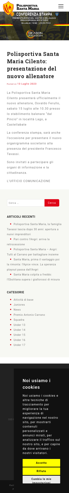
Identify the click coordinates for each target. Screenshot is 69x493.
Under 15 (19, 334)
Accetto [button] (41, 462)
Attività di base (23, 299)
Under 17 (19, 345)
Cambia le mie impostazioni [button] (41, 480)
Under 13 (19, 324)
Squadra (19, 319)
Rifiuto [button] (41, 471)
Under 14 (19, 329)
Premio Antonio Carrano (29, 314)
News (17, 309)
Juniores (19, 304)
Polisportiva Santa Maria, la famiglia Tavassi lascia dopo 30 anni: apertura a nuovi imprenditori (34, 229)
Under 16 (19, 339)
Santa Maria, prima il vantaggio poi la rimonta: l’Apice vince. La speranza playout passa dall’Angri (33, 264)
